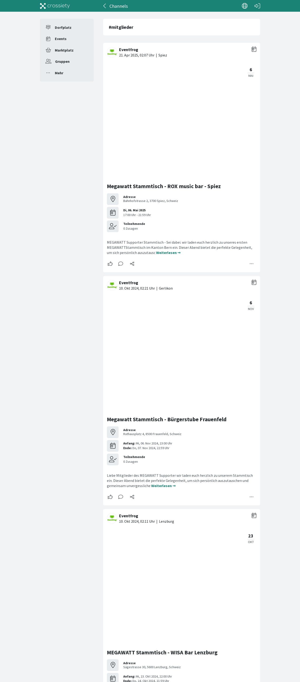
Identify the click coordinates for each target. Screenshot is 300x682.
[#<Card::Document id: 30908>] (181, 598)
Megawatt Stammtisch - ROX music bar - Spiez (164, 73)
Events (61, 38)
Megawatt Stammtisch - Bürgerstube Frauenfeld (167, 194)
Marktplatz (64, 50)
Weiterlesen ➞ (168, 140)
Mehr (59, 73)
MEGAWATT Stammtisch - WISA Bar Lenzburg (162, 314)
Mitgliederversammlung (137, 556)
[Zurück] (104, 6)
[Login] (257, 6)
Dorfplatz (63, 27)
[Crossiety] (55, 6)
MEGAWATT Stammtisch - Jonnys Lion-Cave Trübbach (173, 435)
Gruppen (62, 61)
